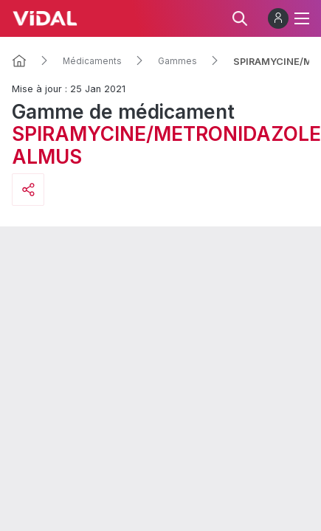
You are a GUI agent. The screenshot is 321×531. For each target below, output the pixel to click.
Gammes (177, 61)
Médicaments (92, 61)
